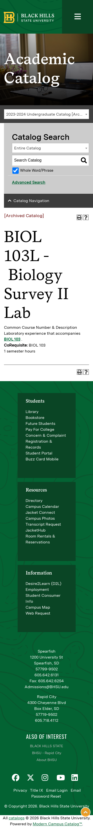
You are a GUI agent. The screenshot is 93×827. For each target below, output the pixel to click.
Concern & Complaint (46, 435)
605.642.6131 (46, 675)
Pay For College (40, 429)
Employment (37, 589)
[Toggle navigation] (77, 17)
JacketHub (36, 530)
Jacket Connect (40, 512)
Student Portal (39, 453)
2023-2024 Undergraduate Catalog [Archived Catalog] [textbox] (47, 114)
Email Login (57, 790)
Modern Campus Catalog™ (57, 824)
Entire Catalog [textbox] (27, 148)
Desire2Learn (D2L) (43, 583)
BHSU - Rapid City (46, 753)
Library (32, 411)
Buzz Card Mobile (42, 459)
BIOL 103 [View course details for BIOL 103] (12, 339)
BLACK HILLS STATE (46, 746)
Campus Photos (40, 518)
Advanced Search (28, 182)
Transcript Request (43, 524)
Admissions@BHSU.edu (46, 686)
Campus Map (38, 607)
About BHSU (46, 760)
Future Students (40, 423)
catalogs (17, 818)
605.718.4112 (46, 720)
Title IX (36, 790)
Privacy (20, 790)
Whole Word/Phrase (36, 170)
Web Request (38, 613)
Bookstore (35, 417)
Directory (34, 500)
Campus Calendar (42, 506)
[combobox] (46, 114)
